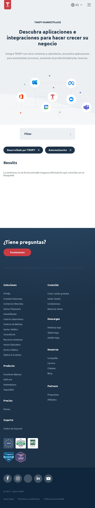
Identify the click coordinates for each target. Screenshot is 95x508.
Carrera (51, 363)
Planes (6, 409)
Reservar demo (55, 309)
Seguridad (8, 389)
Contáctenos (17, 252)
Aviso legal (8, 499)
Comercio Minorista (13, 303)
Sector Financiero (12, 309)
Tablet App (53, 332)
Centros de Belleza (12, 324)
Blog (50, 373)
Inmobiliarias (10, 314)
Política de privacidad (54, 499)
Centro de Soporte (12, 428)
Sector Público (10, 349)
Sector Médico (10, 329)
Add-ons (7, 379)
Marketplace (9, 384)
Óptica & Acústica (12, 354)
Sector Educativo (12, 344)
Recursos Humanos (13, 339)
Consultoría (9, 334)
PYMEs (6, 293)
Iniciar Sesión (54, 298)
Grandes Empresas (12, 298)
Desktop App (54, 327)
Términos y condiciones (29, 499)
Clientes (52, 368)
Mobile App (53, 337)
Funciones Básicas (12, 374)
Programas (53, 394)
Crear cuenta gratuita (58, 293)
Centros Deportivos (13, 319)
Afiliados (52, 399)
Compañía (53, 358)
